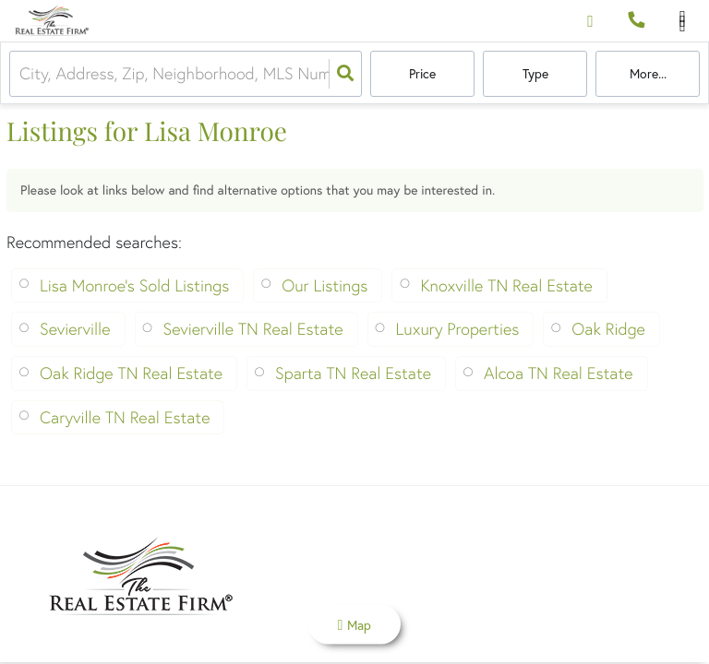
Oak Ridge (608, 328)
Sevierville (75, 328)
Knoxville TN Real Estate (506, 285)
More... (648, 73)
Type (535, 73)
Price (422, 73)
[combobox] (21, 74)
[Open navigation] (682, 21)
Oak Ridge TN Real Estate (131, 373)
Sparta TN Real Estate (353, 373)
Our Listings (324, 285)
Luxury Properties (458, 328)
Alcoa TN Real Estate (558, 373)
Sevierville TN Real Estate (253, 328)
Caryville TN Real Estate (125, 417)
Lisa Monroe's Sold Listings (134, 285)
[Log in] (590, 21)
